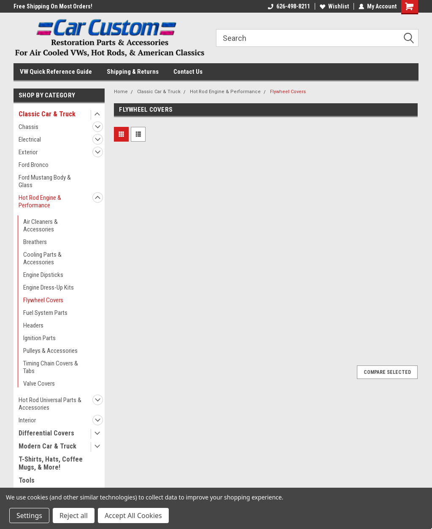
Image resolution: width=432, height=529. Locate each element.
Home (121, 91)
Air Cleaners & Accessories (40, 225)
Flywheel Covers (43, 300)
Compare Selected (387, 372)
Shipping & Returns (133, 71)
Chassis (28, 127)
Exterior (28, 152)
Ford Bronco (34, 165)
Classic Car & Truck (47, 114)
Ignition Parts (39, 338)
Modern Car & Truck (47, 446)
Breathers (35, 242)
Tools (27, 480)
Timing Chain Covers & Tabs (50, 367)
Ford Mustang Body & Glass (45, 181)
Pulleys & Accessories (50, 350)
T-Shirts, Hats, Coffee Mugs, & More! (51, 463)
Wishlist (334, 6)
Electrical (30, 139)
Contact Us (187, 71)
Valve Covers (39, 383)
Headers (33, 325)
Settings (29, 515)
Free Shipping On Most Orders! (53, 6)
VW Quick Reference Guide (56, 71)
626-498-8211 (289, 6)
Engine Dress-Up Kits (48, 287)
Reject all (73, 515)
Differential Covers (46, 433)
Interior (27, 420)
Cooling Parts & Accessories (42, 258)
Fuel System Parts (45, 313)
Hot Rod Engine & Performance (40, 201)
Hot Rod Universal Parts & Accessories (50, 403)
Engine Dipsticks (43, 275)
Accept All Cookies (133, 515)
